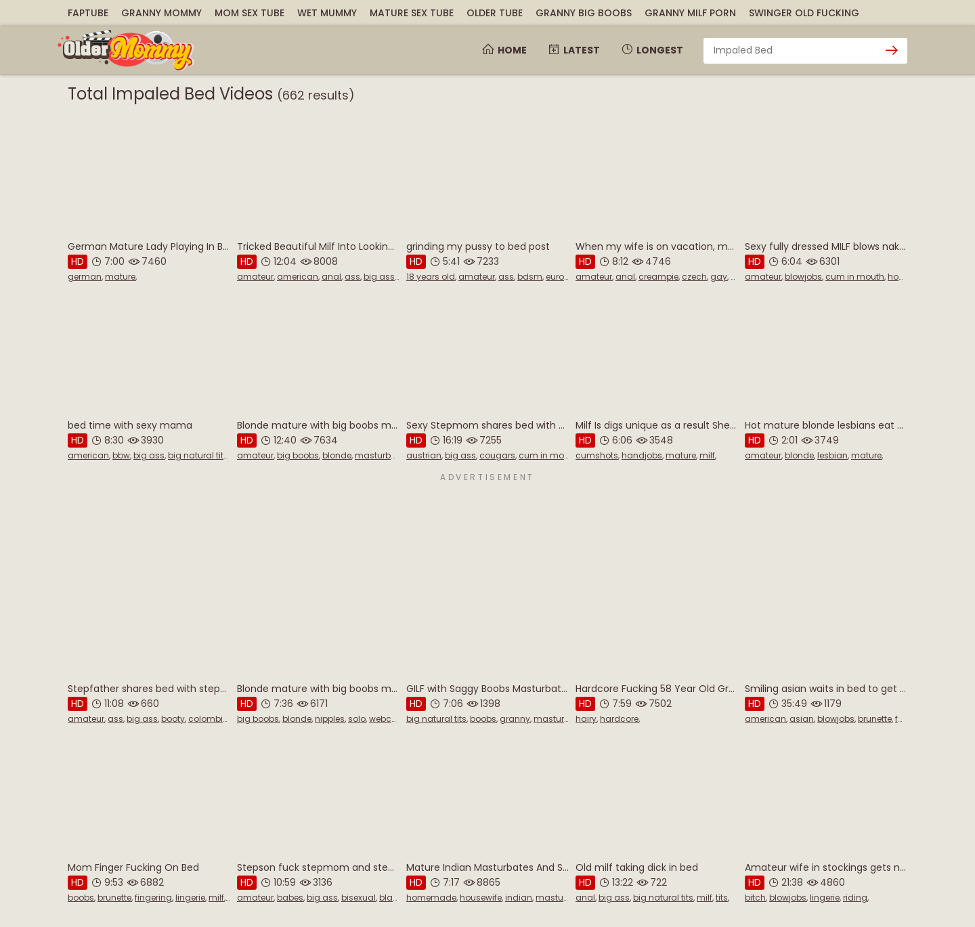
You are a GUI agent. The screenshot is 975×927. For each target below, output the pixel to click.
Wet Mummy (327, 13)
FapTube (88, 13)
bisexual (358, 897)
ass (352, 276)
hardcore (619, 719)
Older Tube (495, 13)
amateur (255, 276)
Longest (651, 50)
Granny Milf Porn (690, 13)
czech (694, 276)
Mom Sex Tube (249, 13)
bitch (755, 897)
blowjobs (803, 276)
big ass (379, 276)
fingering (153, 897)
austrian (423, 455)
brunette (875, 719)
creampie (658, 276)
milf (707, 455)
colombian (211, 719)
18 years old (430, 276)
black (390, 897)
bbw (121, 455)
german (85, 276)
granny (515, 719)
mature (120, 276)
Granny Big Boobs (584, 13)
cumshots (597, 455)
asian (801, 719)
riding (855, 897)
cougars (497, 455)
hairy (586, 719)
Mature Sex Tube (412, 13)
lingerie (190, 897)
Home (504, 50)
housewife (481, 897)
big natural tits (198, 455)
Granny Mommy (161, 13)
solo (357, 719)
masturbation (383, 455)
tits (722, 897)
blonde (336, 455)
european (566, 276)
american (297, 276)
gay (718, 276)
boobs (483, 719)
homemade (431, 897)
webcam (387, 719)
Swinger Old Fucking (804, 13)
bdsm (529, 276)
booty (173, 719)
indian (518, 897)
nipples (330, 719)
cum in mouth (854, 276)
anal (331, 276)
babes (290, 897)
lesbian (832, 455)
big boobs (298, 455)
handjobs (642, 455)
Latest (573, 50)
